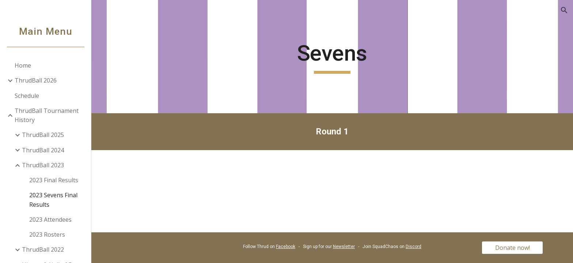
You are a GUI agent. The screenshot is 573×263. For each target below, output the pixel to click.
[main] (332, 57)
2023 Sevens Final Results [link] (53, 199)
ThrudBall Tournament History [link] (47, 115)
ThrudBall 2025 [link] (43, 135)
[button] (564, 10)
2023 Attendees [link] (50, 220)
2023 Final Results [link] (53, 180)
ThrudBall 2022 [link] (43, 249)
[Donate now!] (512, 248)
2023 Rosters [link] (47, 234)
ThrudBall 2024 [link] (43, 150)
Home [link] (23, 65)
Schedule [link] (27, 96)
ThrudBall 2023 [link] (43, 165)
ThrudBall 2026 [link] (36, 80)
